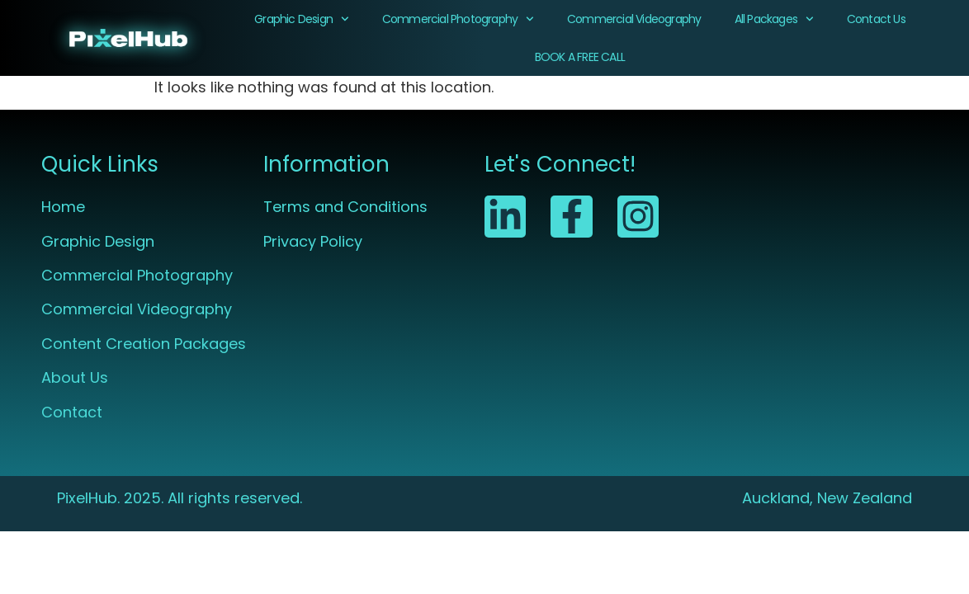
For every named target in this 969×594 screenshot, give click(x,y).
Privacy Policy (312, 241)
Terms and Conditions (345, 206)
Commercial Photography (458, 19)
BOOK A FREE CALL (580, 57)
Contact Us (876, 19)
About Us (74, 377)
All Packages (774, 19)
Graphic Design (301, 19)
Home (63, 206)
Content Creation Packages (143, 343)
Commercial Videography (634, 19)
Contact (71, 412)
